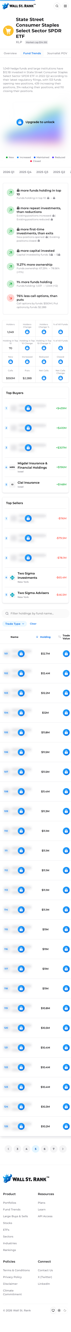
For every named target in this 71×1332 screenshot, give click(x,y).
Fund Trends (32, 53)
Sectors (8, 1236)
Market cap (36, 42)
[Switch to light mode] (59, 1310)
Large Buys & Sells (15, 1216)
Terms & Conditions (16, 1270)
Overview (10, 53)
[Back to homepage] (19, 6)
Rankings (9, 1250)
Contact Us (45, 1270)
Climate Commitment (12, 1292)
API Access (45, 1216)
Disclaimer (10, 1283)
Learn (42, 1209)
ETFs (6, 1229)
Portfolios (9, 1202)
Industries (10, 1243)
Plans (41, 1202)
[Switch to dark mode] (65, 1310)
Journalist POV (57, 53)
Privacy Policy (12, 1277)
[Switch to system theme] (53, 1310)
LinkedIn (44, 1283)
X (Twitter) (45, 1277)
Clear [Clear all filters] (33, 623)
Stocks (7, 1223)
